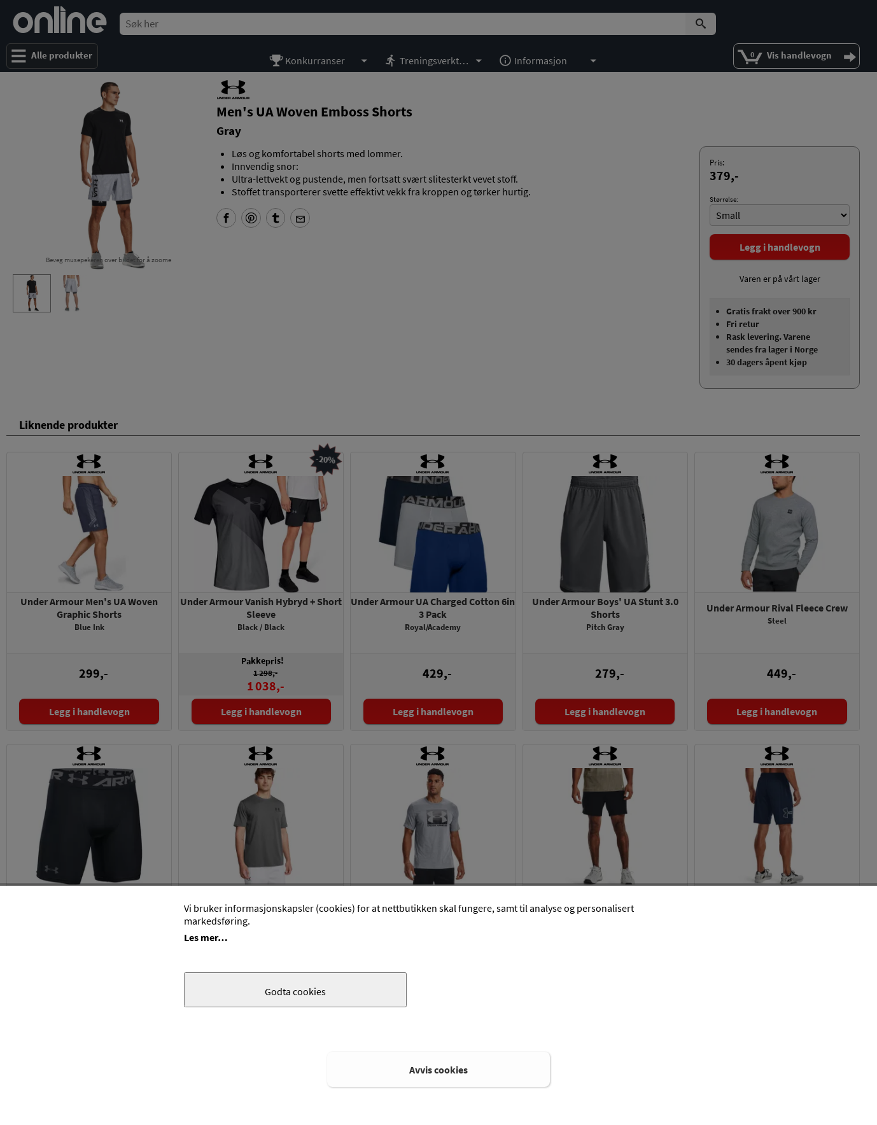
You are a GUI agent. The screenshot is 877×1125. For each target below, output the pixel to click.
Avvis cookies (438, 1069)
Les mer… (206, 937)
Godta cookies (295, 991)
